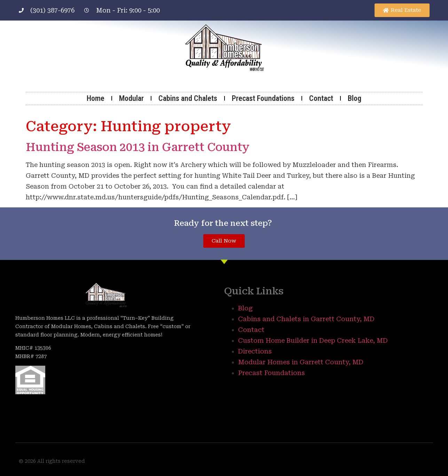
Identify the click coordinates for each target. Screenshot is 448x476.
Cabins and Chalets (187, 98)
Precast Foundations (263, 98)
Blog (354, 98)
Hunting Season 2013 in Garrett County (138, 147)
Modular (131, 98)
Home (95, 98)
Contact (321, 98)
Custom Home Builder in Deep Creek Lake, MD (313, 340)
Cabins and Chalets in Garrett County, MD (306, 319)
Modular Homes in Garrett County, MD (300, 362)
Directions (255, 351)
